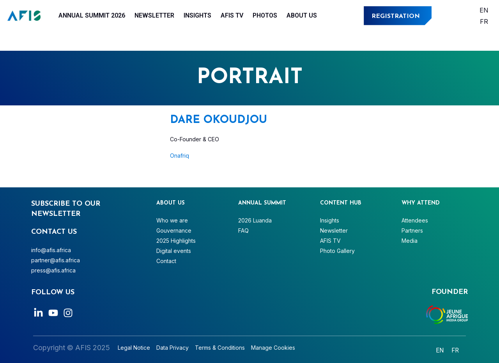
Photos (265, 15)
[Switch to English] (484, 10)
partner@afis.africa (55, 260)
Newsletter (154, 15)
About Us (302, 15)
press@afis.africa (53, 270)
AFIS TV (232, 15)
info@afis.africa (51, 250)
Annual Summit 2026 (91, 15)
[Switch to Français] (484, 21)
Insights (197, 15)
